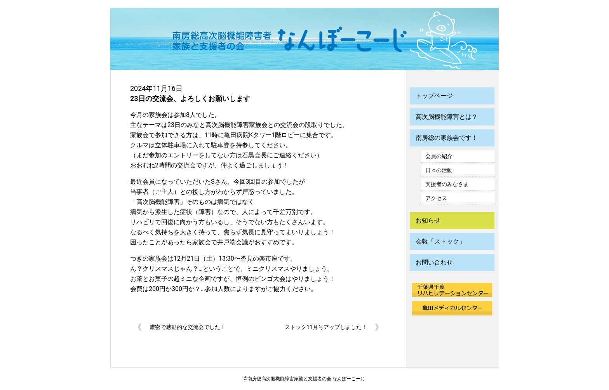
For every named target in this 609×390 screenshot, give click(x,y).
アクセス (436, 198)
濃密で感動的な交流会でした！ (188, 327)
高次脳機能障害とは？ (447, 116)
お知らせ (428, 220)
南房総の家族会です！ (447, 137)
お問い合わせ (434, 262)
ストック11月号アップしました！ (326, 327)
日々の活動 (438, 170)
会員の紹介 (438, 156)
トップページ (434, 95)
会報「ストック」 (440, 241)
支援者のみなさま (447, 184)
